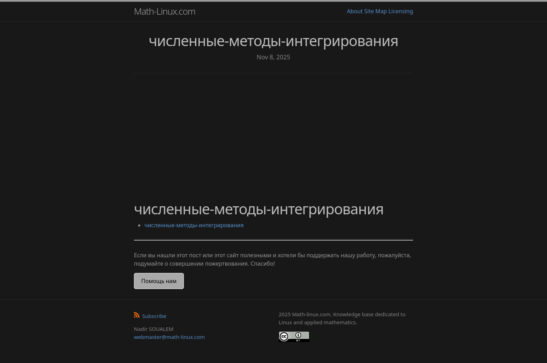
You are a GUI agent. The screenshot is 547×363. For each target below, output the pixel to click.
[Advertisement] (273, 133)
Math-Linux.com (164, 11)
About (354, 11)
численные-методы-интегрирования (193, 225)
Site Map (375, 11)
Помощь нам (159, 281)
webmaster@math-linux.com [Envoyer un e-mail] (169, 336)
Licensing (400, 11)
